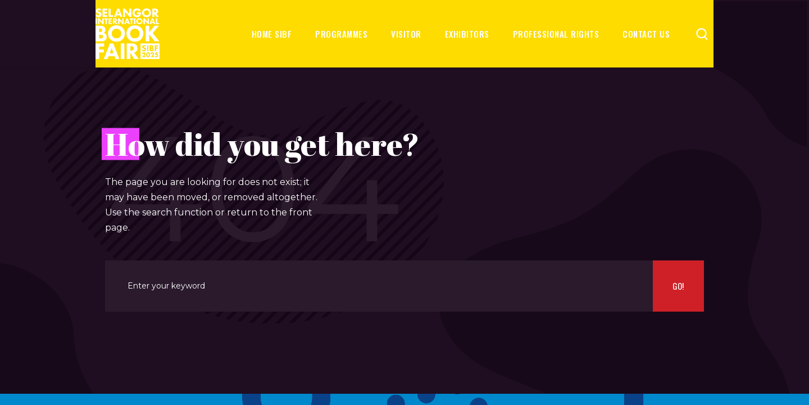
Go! (678, 286)
